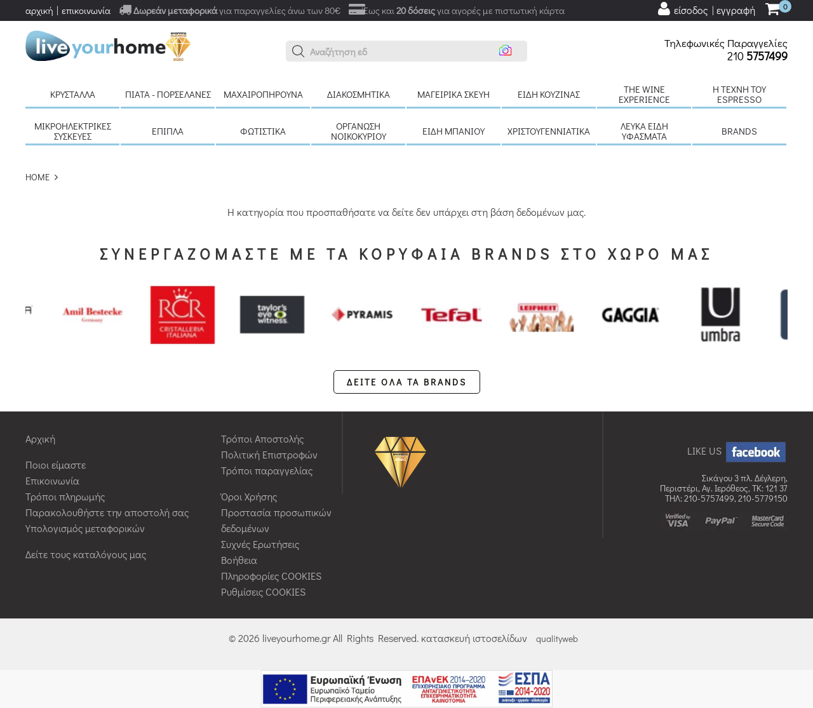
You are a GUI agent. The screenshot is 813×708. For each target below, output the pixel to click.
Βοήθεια (239, 559)
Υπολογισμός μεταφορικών (85, 528)
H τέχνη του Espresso (739, 94)
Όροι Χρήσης (249, 496)
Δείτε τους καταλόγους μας (85, 554)
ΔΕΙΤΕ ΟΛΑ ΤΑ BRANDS (407, 382)
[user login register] (705, 9)
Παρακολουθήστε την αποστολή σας (107, 512)
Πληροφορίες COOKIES (271, 575)
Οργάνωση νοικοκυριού (358, 130)
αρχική (39, 10)
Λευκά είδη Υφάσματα (644, 130)
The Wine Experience (644, 94)
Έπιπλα (168, 130)
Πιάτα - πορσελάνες (168, 94)
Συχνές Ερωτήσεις (260, 544)
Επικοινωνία (52, 480)
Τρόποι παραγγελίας (266, 470)
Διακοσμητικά (358, 94)
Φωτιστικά (263, 130)
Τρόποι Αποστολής (262, 438)
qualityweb (557, 638)
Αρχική (40, 438)
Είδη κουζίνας (549, 94)
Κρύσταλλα (72, 94)
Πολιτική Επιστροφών (269, 454)
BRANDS (739, 130)
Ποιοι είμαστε (55, 464)
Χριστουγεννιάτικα (548, 130)
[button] (298, 51)
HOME (37, 177)
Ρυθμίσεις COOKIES (263, 591)
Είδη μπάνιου (453, 130)
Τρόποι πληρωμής (65, 496)
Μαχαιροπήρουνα (263, 94)
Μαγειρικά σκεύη (453, 94)
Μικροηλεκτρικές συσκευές (72, 130)
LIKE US (737, 450)
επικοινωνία (86, 10)
